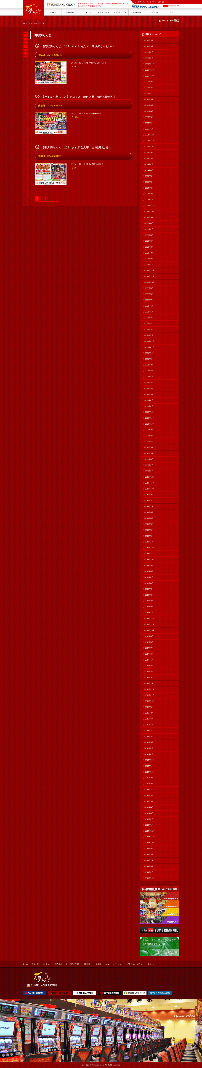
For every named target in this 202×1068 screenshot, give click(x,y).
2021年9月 (149, 359)
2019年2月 (149, 536)
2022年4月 (149, 318)
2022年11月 (149, 276)
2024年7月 (149, 164)
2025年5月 (149, 105)
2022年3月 (149, 324)
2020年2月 (149, 465)
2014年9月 (149, 849)
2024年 (37, 23)
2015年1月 (149, 825)
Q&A (107, 964)
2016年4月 (149, 736)
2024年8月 (149, 158)
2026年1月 (149, 58)
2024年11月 (149, 141)
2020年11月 (149, 418)
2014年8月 (149, 854)
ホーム (25, 964)
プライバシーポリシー (135, 964)
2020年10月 (149, 424)
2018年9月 (149, 565)
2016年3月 (149, 742)
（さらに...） (75, 66)
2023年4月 (149, 247)
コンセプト (47, 964)
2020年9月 (149, 430)
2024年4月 (149, 182)
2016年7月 (149, 719)
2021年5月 (149, 382)
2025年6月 (149, 99)
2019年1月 (149, 542)
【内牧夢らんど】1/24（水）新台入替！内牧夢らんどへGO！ (79, 46)
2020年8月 (149, 436)
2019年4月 (149, 524)
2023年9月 (149, 217)
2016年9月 (149, 707)
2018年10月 (149, 559)
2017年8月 (149, 642)
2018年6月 (149, 583)
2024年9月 (149, 152)
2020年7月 (149, 442)
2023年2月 (149, 259)
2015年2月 (149, 819)
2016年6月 (149, 725)
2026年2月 (149, 52)
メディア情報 (168, 21)
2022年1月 (149, 335)
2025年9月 (149, 82)
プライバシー (151, 2)
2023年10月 (149, 211)
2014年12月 (149, 831)
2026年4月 (149, 40)
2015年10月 (149, 772)
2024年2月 (149, 194)
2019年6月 (149, 512)
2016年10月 (149, 701)
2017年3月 (149, 672)
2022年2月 (149, 329)
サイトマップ (139, 2)
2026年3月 (149, 46)
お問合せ (161, 2)
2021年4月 (149, 388)
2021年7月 (149, 371)
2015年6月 (149, 795)
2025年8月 (149, 88)
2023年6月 (149, 235)
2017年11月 (149, 624)
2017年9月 (149, 636)
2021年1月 (149, 406)
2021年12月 (149, 341)
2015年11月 (149, 766)
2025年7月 (149, 94)
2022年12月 (149, 270)
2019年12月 (149, 477)
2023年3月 (149, 253)
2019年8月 (149, 501)
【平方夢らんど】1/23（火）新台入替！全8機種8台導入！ (77, 147)
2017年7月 (149, 648)
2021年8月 (149, 365)
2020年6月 (149, 447)
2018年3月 (149, 601)
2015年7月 (149, 789)
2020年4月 (149, 453)
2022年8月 (149, 294)
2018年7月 (149, 577)
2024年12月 (149, 135)
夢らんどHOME (28, 23)
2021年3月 (149, 394)
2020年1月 (149, 471)
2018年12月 (149, 548)
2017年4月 (149, 666)
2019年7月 (149, 506)
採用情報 (86, 964)
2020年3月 (149, 459)
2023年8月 (149, 223)
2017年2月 (149, 678)
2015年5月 (149, 801)
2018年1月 (149, 613)
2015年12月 (149, 760)
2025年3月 (149, 117)
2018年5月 (149, 589)
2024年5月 (149, 176)
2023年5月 (149, 241)
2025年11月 (149, 70)
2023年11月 (149, 206)
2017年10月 (149, 630)
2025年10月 (149, 76)
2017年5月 (149, 660)
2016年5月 (149, 731)
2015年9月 (149, 778)
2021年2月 (149, 400)
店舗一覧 (35, 964)
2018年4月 (149, 595)
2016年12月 (149, 689)
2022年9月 (149, 288)
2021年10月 (149, 353)
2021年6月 (149, 377)
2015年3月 (149, 813)
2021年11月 (149, 347)
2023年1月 (149, 265)
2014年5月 (149, 866)
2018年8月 (149, 571)
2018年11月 (149, 554)
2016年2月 (149, 748)
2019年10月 (149, 489)
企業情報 (97, 964)
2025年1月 (149, 129)
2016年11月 (149, 695)
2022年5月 (149, 312)
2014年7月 (149, 860)
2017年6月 (149, 654)
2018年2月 (149, 607)
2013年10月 (149, 878)
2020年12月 (149, 412)
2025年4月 (149, 111)
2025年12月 (149, 64)
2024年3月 (149, 188)
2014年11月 (149, 837)
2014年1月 (149, 872)
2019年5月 (149, 518)
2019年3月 (149, 530)
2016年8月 (149, 713)
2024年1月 (149, 200)
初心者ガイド (60, 964)
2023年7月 (149, 229)
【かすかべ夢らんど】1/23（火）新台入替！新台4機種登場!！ (80, 96)
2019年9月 (149, 495)
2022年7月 (149, 300)
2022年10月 (149, 282)
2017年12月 (149, 618)
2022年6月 (149, 306)
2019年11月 (149, 483)
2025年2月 (149, 123)
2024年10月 (149, 146)
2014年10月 (149, 843)
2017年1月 (149, 683)
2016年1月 (149, 754)
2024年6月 (149, 170)
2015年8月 (149, 784)
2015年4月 (149, 807)
